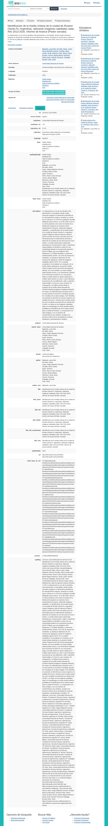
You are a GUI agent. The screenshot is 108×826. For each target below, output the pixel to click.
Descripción (12, 108)
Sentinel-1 (45, 85)
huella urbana (46, 79)
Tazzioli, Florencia (57, 57)
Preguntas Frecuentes (81, 820)
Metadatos (40, 108)
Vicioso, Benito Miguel (55, 55)
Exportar (31, 20)
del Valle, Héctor (62, 49)
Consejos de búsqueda (81, 818)
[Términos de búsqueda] (17, 8)
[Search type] (38, 8)
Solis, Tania (52, 59)
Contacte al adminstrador (82, 822)
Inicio (87, 3)
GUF (43, 87)
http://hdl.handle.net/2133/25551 (54, 91)
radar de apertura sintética (50, 83)
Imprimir (20, 20)
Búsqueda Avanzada (17, 820)
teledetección (46, 81)
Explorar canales (47, 820)
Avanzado (64, 9)
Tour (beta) (46, 822)
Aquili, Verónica (52, 53)
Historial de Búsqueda (18, 818)
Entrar (96, 3)
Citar (11, 20)
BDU (10, 3)
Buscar (54, 9)
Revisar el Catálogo (48, 818)
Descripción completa (15, 45)
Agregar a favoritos (45, 20)
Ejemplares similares (26, 108)
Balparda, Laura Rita (49, 49)
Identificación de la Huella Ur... (18, 15)
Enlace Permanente (63, 20)
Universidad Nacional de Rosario (53, 63)
